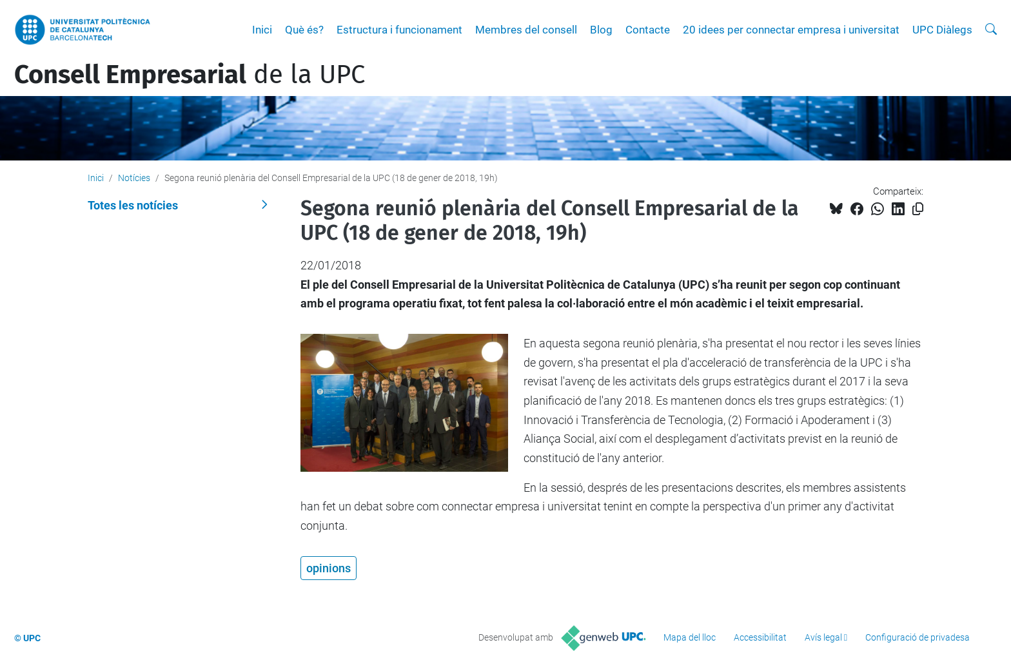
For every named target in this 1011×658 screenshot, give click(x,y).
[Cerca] (991, 29)
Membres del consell (526, 29)
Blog (601, 29)
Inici (262, 29)
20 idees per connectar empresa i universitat (791, 29)
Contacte (647, 29)
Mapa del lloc (689, 637)
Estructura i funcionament (399, 29)
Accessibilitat (760, 637)
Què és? (304, 29)
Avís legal (823, 637)
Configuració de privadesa (917, 637)
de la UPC (189, 74)
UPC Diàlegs (942, 29)
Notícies (134, 178)
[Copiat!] (917, 209)
